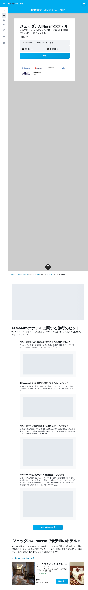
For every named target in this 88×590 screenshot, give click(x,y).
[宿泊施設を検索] (4, 15)
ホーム (13, 275)
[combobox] (25, 37)
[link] (48, 527)
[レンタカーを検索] (4, 20)
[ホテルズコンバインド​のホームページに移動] (15, 3)
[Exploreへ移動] (4, 30)
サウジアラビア (23, 275)
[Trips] (4, 36)
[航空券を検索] (4, 10)
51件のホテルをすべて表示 (23, 558)
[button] (3, 3)
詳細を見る (62, 581)
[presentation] (79, 541)
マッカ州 (38, 275)
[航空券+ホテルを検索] (4, 25)
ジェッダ (49, 275)
